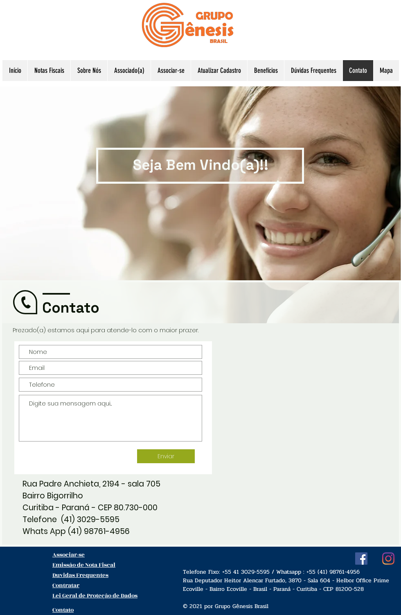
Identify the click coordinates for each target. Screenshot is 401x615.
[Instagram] (388, 558)
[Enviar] (166, 456)
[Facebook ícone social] (361, 558)
